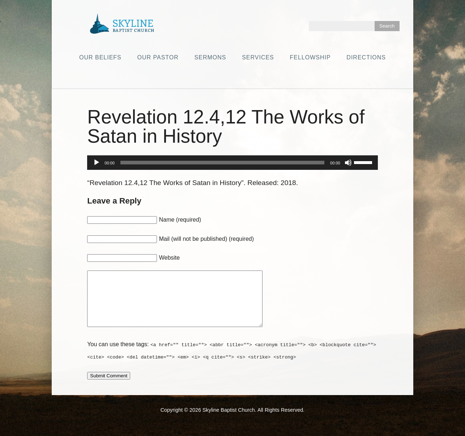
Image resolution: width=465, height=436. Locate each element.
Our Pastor (158, 57)
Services (258, 57)
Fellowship (310, 57)
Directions (366, 57)
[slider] (222, 162)
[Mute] (348, 162)
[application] (232, 162)
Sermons (210, 57)
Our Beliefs (100, 57)
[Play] (96, 162)
